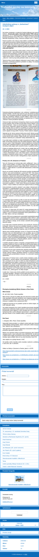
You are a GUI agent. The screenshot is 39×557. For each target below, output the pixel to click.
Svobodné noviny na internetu (18, 7)
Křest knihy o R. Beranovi (10, 456)
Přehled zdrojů (7, 532)
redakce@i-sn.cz (8, 502)
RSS (26, 554)
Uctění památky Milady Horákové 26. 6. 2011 (16, 464)
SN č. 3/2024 (10, 18)
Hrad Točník (6, 442)
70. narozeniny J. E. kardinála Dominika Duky (16, 431)
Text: (3, 384)
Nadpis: (4, 379)
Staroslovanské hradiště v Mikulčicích (14, 458)
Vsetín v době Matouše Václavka (12, 466)
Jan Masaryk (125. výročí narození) (13, 447)
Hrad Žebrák (6, 445)
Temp (4, 461)
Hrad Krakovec (7, 439)
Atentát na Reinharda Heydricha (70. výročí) (16, 437)
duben (17, 525)
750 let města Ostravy (9, 434)
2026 (21, 525)
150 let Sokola (7, 429)
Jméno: (4, 376)
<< (3, 525)
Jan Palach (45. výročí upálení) (12, 450)
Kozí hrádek (6, 453)
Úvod (4, 18)
